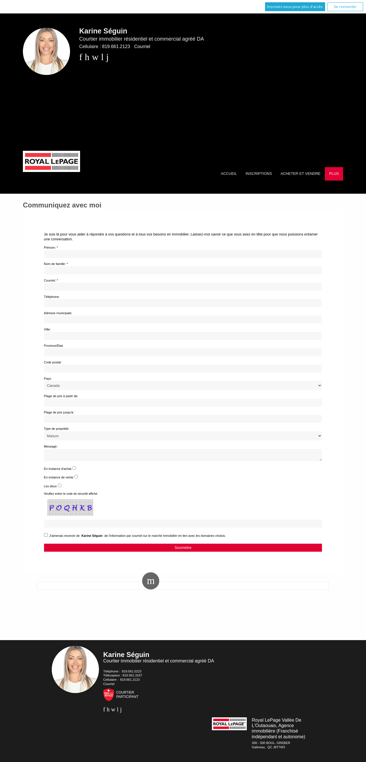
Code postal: (53, 362)
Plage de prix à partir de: (61, 396)
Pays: (48, 378)
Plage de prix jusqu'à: (59, 412)
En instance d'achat (57, 470)
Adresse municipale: (58, 313)
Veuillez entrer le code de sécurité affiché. (71, 495)
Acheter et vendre (301, 173)
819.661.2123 (116, 46)
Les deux (50, 488)
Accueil (229, 173)
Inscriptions (259, 173)
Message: (51, 446)
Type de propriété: (56, 428)
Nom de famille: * (56, 264)
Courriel (142, 46)
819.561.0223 (131, 673)
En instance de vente (58, 479)
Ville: (47, 329)
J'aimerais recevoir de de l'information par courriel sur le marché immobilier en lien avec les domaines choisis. (137, 537)
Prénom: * (51, 247)
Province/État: (53, 345)
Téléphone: (52, 296)
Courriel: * (51, 280)
